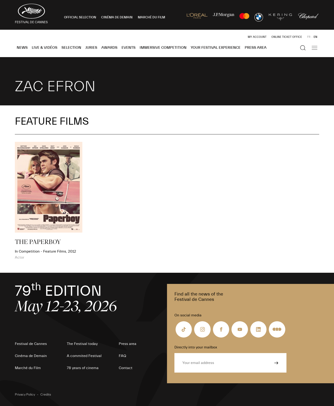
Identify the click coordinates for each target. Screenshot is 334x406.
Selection (71, 47)
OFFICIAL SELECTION (80, 17)
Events (128, 47)
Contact (125, 368)
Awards (109, 47)
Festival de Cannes (31, 344)
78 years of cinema (83, 368)
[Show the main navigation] (314, 48)
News (22, 47)
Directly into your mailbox (195, 347)
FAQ (122, 356)
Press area (256, 47)
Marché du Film (28, 368)
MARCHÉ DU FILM (151, 17)
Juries (91, 47)
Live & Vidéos (44, 47)
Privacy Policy (25, 394)
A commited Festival (84, 356)
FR (309, 37)
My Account (257, 37)
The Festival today (82, 344)
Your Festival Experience (216, 47)
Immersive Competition (163, 47)
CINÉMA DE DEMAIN (117, 17)
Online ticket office (286, 37)
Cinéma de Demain (31, 356)
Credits (45, 394)
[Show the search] (303, 48)
